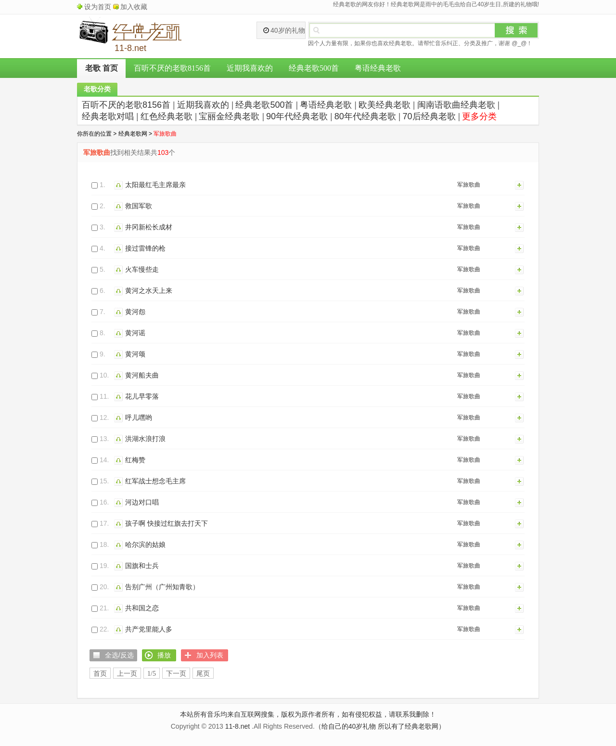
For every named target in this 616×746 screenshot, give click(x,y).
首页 (100, 673)
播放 (119, 184)
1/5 (151, 673)
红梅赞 (135, 460)
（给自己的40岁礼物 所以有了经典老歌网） (380, 726)
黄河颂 (135, 354)
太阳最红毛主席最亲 (155, 185)
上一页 (127, 673)
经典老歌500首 (314, 68)
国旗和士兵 (142, 565)
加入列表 (520, 184)
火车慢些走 (142, 269)
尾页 (203, 673)
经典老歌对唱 (108, 116)
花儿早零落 (142, 396)
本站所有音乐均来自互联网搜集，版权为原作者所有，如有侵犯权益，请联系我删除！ (308, 714)
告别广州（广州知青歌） (162, 587)
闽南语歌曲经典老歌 (456, 105)
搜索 (516, 30)
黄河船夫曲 (142, 375)
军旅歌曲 (468, 184)
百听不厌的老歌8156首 (172, 68)
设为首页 (97, 7)
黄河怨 (135, 312)
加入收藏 (133, 7)
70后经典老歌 (429, 116)
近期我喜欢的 (250, 68)
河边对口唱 (142, 502)
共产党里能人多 (148, 629)
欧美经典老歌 (385, 105)
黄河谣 (135, 333)
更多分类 (479, 116)
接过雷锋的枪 (145, 248)
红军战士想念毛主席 (155, 481)
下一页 (176, 673)
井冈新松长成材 (148, 227)
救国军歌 (138, 206)
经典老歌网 (132, 133)
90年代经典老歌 (297, 116)
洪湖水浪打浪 (145, 439)
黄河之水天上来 (148, 290)
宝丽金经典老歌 (229, 116)
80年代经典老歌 (365, 116)
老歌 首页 (101, 68)
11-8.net (237, 726)
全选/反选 (119, 655)
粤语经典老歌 (378, 68)
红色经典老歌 (166, 116)
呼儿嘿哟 (138, 417)
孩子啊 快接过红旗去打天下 (166, 523)
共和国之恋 (142, 608)
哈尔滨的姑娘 (145, 544)
